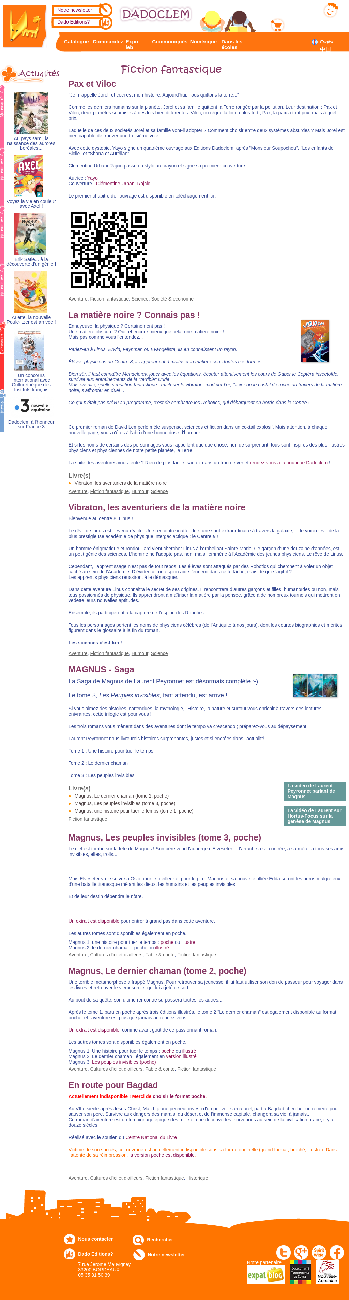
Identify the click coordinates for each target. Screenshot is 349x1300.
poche (167, 942)
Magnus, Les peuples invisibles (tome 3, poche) (125, 803)
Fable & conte (159, 955)
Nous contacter (95, 1239)
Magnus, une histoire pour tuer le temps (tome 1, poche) (134, 811)
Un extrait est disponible (94, 921)
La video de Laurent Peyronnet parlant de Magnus (311, 791)
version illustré (181, 1056)
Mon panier (300, 23)
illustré (188, 942)
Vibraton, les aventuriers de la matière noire (121, 483)
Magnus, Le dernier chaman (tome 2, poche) (122, 796)
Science (140, 299)
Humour (140, 491)
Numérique (202, 41)
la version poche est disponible (161, 1155)
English (327, 41)
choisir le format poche (179, 1096)
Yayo (92, 178)
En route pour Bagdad (113, 1085)
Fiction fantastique (109, 299)
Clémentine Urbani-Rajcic (123, 183)
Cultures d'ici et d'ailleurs (116, 955)
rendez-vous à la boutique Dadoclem (289, 462)
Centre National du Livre (150, 1137)
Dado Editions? (73, 22)
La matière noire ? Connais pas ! (134, 315)
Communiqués (168, 41)
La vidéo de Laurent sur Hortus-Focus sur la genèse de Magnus (315, 816)
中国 (325, 49)
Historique (197, 1178)
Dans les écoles (232, 44)
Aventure (78, 299)
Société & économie (172, 299)
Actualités (37, 73)
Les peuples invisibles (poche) (124, 1062)
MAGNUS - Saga (101, 669)
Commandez (106, 41)
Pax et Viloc (92, 83)
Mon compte (301, 9)
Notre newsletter (74, 10)
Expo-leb (133, 44)
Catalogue (75, 41)
